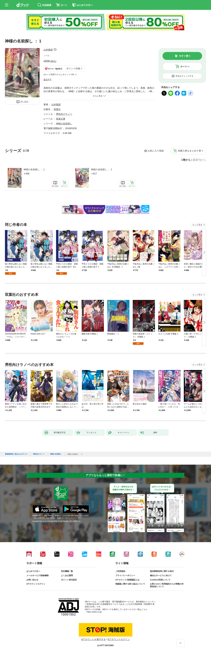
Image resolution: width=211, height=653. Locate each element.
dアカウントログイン (35, 584)
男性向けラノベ (64, 114)
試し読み (24, 102)
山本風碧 (48, 49)
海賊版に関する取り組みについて (130, 584)
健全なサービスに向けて (161, 575)
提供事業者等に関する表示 (162, 571)
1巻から (186, 160)
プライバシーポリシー (125, 575)
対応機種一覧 (67, 571)
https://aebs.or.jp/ (94, 612)
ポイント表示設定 (69, 580)
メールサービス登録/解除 (37, 575)
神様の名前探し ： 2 (101, 169)
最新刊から (199, 160)
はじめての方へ (33, 571)
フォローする (55, 49)
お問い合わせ (32, 580)
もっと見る (197, 225)
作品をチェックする (184, 76)
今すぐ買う (185, 56)
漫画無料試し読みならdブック (16, 454)
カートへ (184, 66)
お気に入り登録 (156, 150)
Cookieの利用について (160, 580)
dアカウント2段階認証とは (127, 580)
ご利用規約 (120, 571)
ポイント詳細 (73, 68)
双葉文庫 (60, 118)
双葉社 (57, 109)
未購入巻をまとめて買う (190, 150)
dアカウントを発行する (93, 639)
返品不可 (47, 79)
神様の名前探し (64, 123)
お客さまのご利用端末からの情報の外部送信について (167, 585)
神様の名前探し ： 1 (34, 169)
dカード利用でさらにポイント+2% (59, 74)
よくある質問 (67, 575)
